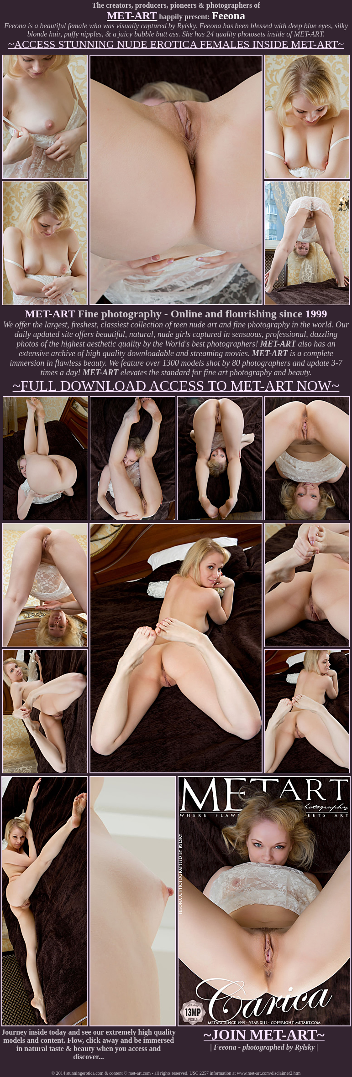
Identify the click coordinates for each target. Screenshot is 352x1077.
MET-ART (132, 15)
